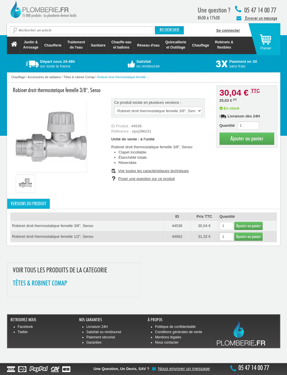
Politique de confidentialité (175, 327)
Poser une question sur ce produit (146, 178)
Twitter (23, 332)
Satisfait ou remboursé (103, 332)
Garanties (93, 342)
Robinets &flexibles (224, 44)
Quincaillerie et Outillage (175, 44)
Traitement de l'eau (76, 44)
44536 (177, 226)
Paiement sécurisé (100, 337)
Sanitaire (98, 45)
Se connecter (228, 30)
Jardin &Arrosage (31, 44)
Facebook (25, 327)
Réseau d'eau (148, 45)
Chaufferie (52, 45)
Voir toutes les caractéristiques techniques (153, 171)
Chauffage (200, 45)
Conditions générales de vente (178, 332)
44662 (177, 236)
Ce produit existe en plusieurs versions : (147, 102)
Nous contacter (167, 342)
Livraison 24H (97, 327)
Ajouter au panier (246, 138)
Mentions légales (168, 337)
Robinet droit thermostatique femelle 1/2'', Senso (53, 236)
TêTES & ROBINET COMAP (40, 283)
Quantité (227, 125)
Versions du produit (28, 203)
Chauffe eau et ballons (121, 44)
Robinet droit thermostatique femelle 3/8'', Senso (53, 226)
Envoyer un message (256, 18)
